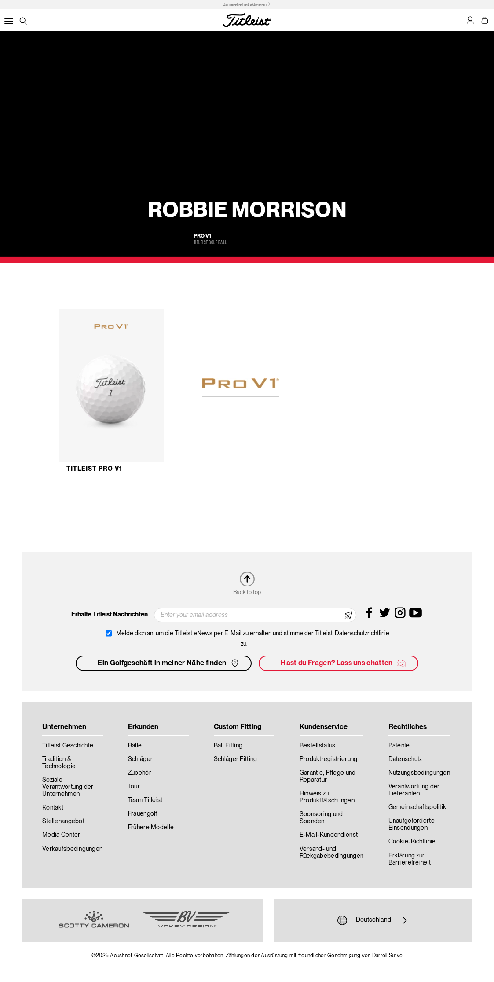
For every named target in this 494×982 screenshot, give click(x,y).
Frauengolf (142, 814)
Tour (134, 786)
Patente (399, 745)
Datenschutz (405, 759)
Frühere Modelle (151, 827)
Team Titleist (145, 800)
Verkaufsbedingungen (72, 849)
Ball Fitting (228, 745)
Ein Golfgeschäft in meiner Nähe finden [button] (169, 663)
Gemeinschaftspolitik (417, 807)
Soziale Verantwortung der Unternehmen (68, 787)
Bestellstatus (318, 745)
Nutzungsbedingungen (419, 773)
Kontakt (52, 807)
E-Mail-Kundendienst (329, 835)
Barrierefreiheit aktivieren (245, 5)
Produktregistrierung (329, 759)
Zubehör (139, 773)
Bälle (135, 745)
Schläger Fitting (235, 759)
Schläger (140, 759)
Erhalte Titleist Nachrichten (109, 614)
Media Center (61, 835)
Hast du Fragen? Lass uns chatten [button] (343, 663)
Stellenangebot (63, 821)
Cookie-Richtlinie (412, 841)
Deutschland (373, 920)
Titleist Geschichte (67, 745)
